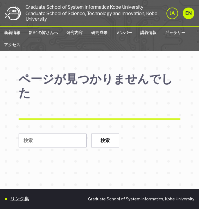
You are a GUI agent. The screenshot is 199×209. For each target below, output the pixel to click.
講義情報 (148, 32)
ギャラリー (175, 32)
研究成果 (99, 32)
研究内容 (75, 32)
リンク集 (19, 198)
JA (172, 13)
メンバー (124, 32)
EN (188, 13)
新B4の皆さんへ (43, 32)
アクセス (12, 44)
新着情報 (12, 32)
